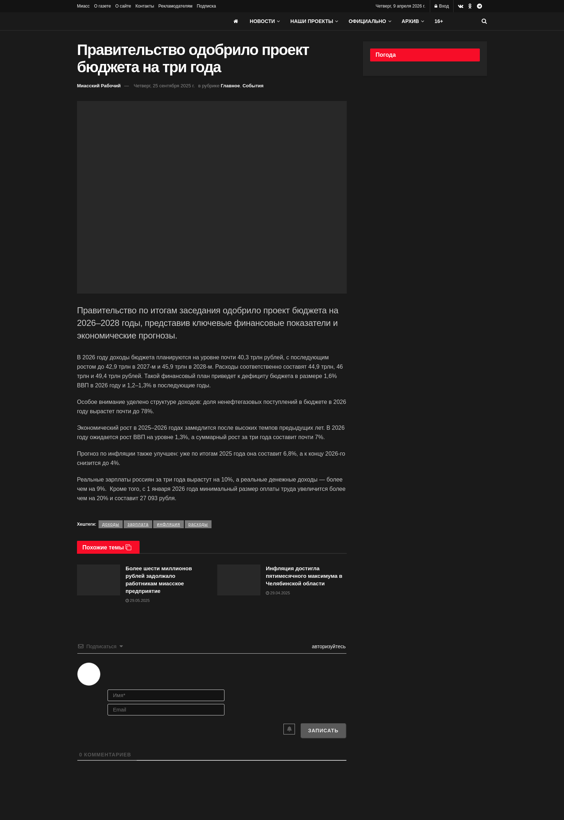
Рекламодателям (175, 6)
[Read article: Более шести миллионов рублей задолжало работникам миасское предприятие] (98, 580)
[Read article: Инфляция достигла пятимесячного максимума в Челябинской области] (238, 580)
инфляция (168, 524)
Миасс (83, 6)
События (252, 85)
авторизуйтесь (328, 646)
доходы (110, 524)
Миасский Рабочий (99, 85)
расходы (198, 524)
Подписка (206, 6)
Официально (367, 21)
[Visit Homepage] (131, 21)
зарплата (138, 524)
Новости (262, 21)
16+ (439, 21)
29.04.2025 (278, 593)
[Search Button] (484, 21)
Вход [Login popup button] (442, 6)
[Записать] (323, 730)
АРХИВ (410, 21)
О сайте (123, 6)
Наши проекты (311, 21)
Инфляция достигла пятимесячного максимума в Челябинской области (304, 575)
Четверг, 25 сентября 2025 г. (164, 85)
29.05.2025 (138, 600)
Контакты (144, 6)
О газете (102, 6)
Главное (230, 85)
